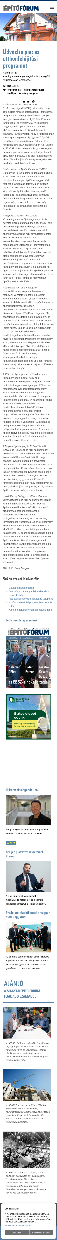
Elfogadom (17, 1233)
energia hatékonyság (34, 90)
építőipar (11, 93)
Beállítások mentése (41, 1233)
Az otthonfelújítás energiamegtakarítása (30, 609)
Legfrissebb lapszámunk (22, 620)
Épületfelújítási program (22, 588)
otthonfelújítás (14, 90)
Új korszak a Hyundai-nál (22, 790)
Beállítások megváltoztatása (18, 1225)
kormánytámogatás (28, 93)
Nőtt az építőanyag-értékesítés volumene (31, 599)
